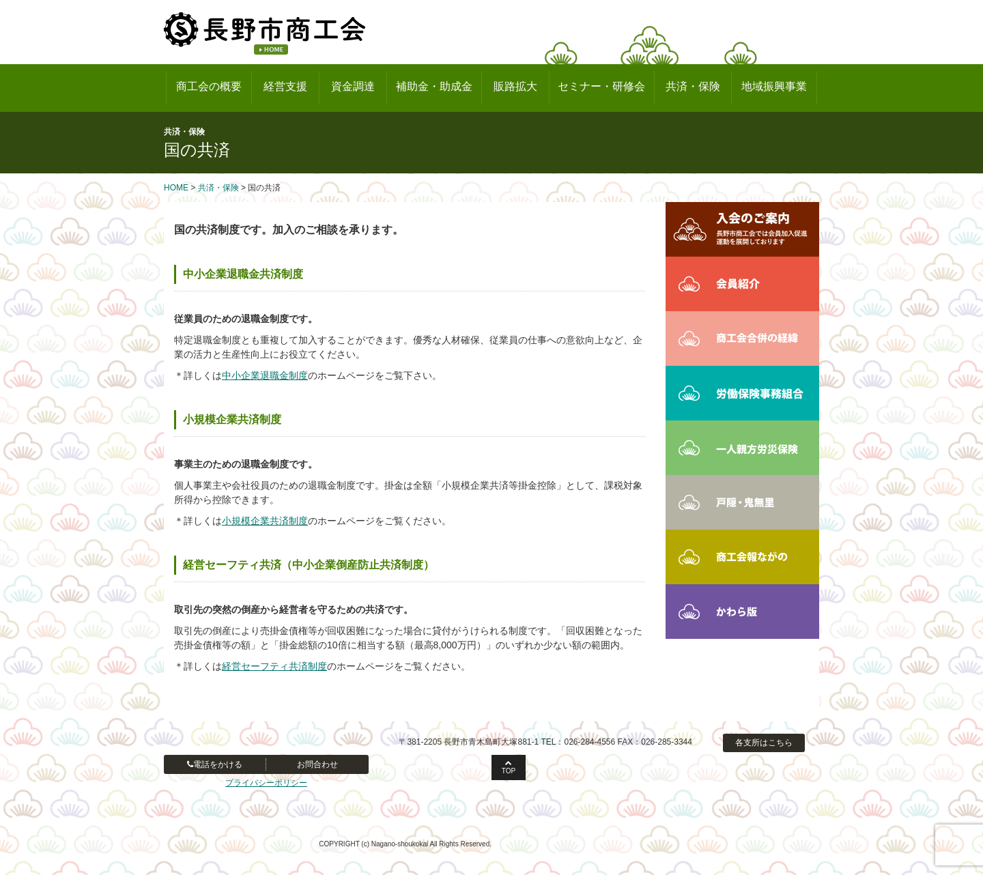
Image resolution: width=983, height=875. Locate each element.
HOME (176, 187)
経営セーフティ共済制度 (274, 666)
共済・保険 (218, 187)
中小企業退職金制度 (265, 375)
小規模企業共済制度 (265, 520)
